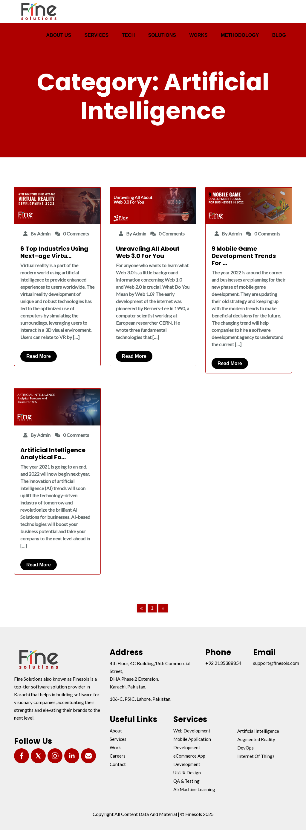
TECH (128, 35)
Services (118, 739)
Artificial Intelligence (258, 731)
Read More (38, 356)
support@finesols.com (276, 663)
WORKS (198, 35)
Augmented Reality (256, 739)
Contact (118, 764)
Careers (118, 755)
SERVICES (97, 35)
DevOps (245, 747)
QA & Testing (186, 781)
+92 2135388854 (223, 663)
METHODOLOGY (240, 35)
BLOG (279, 35)
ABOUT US (58, 35)
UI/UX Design (187, 772)
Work (115, 747)
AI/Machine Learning (194, 789)
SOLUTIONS (162, 35)
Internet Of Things (256, 756)
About (116, 730)
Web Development (191, 730)
